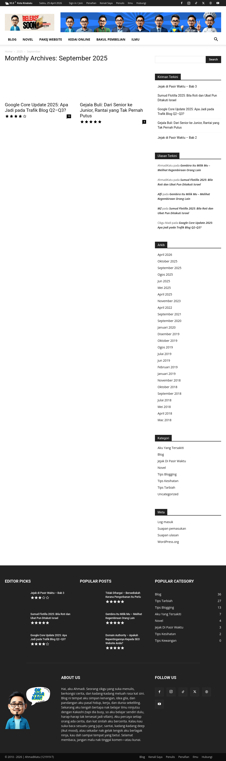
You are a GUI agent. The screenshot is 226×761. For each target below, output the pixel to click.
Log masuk (165, 522)
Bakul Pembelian (110, 39)
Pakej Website (50, 39)
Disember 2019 (168, 334)
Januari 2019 (166, 374)
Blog (12, 39)
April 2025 (165, 294)
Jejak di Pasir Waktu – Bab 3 (177, 86)
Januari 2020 (166, 327)
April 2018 (165, 413)
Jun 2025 (164, 281)
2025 (20, 51)
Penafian (91, 3)
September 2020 (169, 321)
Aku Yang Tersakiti (171, 448)
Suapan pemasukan (172, 528)
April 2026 (165, 254)
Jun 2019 (164, 360)
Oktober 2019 (167, 340)
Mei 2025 (164, 288)
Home (8, 51)
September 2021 (169, 314)
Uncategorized (168, 494)
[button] (216, 40)
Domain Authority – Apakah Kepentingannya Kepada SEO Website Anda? (122, 639)
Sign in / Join (76, 3)
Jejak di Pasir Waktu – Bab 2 (177, 137)
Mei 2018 (164, 407)
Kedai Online (79, 39)
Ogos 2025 (165, 274)
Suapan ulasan (168, 535)
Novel (28, 39)
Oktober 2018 (167, 387)
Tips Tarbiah (166, 487)
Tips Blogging (167, 474)
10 (69, 116)
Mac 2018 (164, 420)
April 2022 (165, 307)
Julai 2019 (164, 354)
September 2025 (169, 268)
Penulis (120, 3)
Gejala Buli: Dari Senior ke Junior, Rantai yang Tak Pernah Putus (111, 110)
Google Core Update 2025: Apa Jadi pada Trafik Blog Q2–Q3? (36, 107)
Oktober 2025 (167, 261)
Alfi (160, 194)
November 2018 (169, 380)
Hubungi (141, 3)
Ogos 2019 (165, 347)
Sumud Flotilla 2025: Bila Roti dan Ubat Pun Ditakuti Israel (187, 98)
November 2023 (169, 301)
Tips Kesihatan (168, 481)
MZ (160, 208)
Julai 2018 (164, 400)
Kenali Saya (106, 3)
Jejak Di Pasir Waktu (172, 461)
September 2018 (169, 393)
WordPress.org (168, 542)
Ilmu (130, 3)
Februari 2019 (168, 367)
